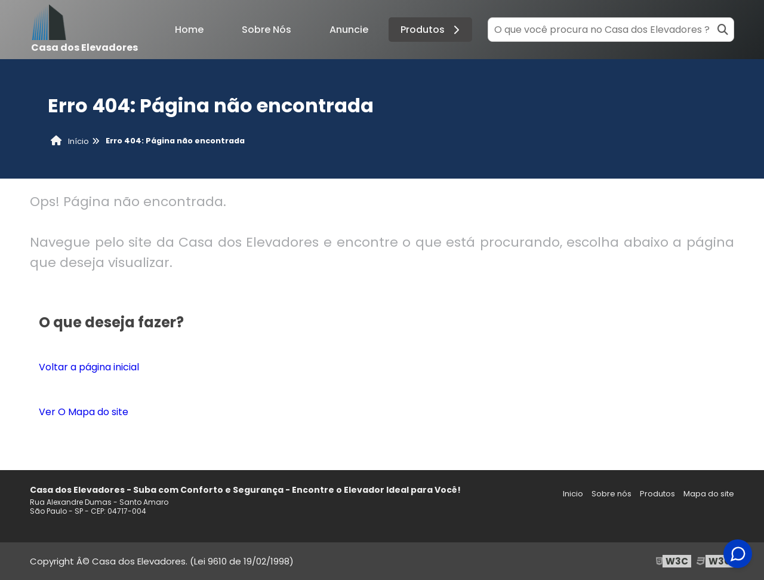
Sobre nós (611, 493)
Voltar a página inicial (89, 367)
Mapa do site (708, 493)
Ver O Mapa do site (83, 412)
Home (189, 29)
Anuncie (348, 29)
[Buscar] (722, 29)
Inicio (573, 493)
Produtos (432, 29)
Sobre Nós (266, 29)
